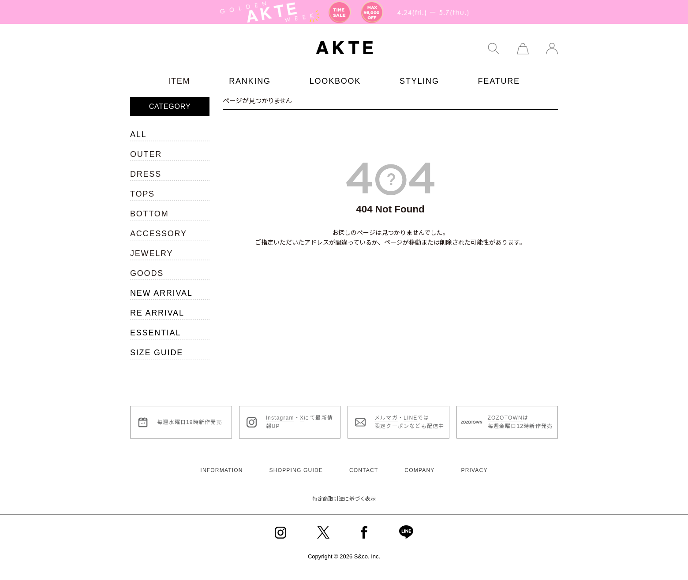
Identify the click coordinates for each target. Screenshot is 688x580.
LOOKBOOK (335, 81)
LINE (410, 418)
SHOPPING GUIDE (296, 470)
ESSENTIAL (155, 332)
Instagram (280, 418)
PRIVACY (474, 470)
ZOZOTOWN (505, 418)
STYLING (419, 81)
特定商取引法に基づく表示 (344, 499)
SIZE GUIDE (156, 352)
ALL (138, 134)
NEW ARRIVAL (161, 293)
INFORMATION (221, 470)
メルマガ (386, 418)
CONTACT (363, 470)
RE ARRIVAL (157, 313)
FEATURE (499, 81)
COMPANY (419, 470)
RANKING (250, 81)
